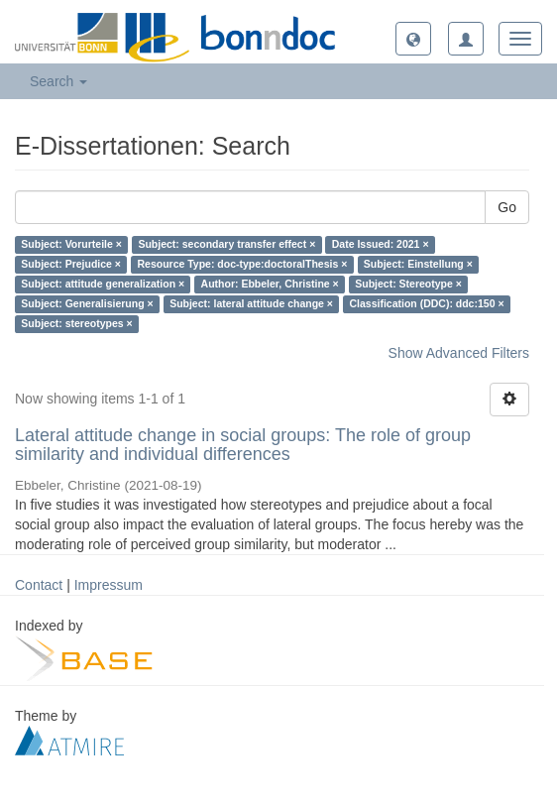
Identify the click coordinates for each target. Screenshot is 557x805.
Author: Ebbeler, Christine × (270, 284)
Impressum (108, 585)
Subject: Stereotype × (408, 284)
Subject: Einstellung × (418, 265)
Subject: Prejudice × (71, 265)
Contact (38, 585)
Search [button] (58, 81)
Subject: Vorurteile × (71, 245)
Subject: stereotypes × (76, 324)
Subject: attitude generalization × (102, 284)
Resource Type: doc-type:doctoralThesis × (242, 265)
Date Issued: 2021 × (380, 245)
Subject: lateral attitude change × (251, 304)
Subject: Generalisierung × (87, 304)
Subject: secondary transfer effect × (226, 245)
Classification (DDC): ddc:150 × (426, 304)
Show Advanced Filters (459, 353)
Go (507, 207)
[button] (413, 39)
